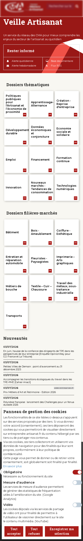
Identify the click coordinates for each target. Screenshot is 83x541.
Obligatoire (12, 472)
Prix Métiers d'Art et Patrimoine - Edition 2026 (29, 392)
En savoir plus (12, 466)
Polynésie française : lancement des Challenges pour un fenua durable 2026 (38, 403)
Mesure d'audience (19, 482)
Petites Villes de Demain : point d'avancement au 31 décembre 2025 (32, 368)
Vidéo (8, 505)
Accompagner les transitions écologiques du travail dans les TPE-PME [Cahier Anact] (37, 381)
